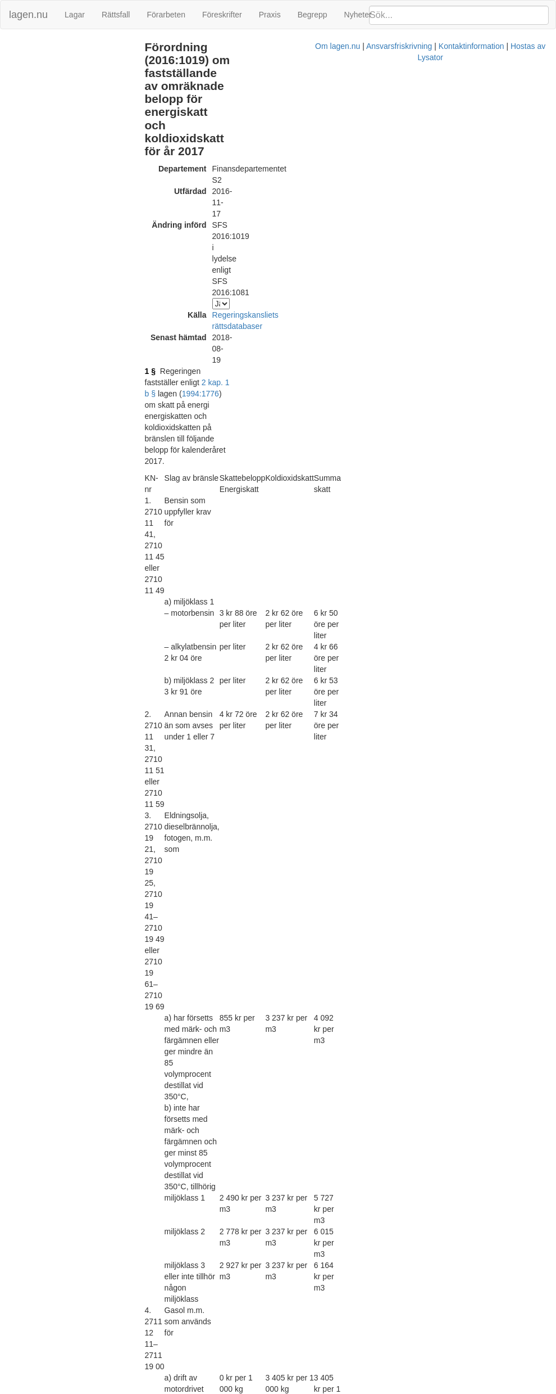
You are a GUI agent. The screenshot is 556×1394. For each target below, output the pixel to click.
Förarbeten (166, 14)
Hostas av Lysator (445, 1388)
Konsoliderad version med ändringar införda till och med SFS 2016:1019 (304, 1312)
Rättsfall (116, 14)
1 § (165, 182)
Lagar (75, 14)
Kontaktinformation (375, 1388)
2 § (165, 1194)
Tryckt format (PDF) (213, 1301)
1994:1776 (360, 182)
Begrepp (312, 14)
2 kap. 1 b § (295, 182)
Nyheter (358, 14)
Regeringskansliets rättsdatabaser (287, 159)
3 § (165, 1211)
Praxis (270, 14)
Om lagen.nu (240, 1388)
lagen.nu (28, 14)
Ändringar (23, 47)
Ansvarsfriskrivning (302, 1388)
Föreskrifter (222, 14)
